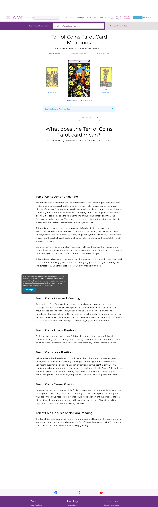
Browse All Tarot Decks (119, 26)
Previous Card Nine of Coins (52, 90)
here (50, 283)
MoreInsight (118, 17)
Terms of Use (49, 285)
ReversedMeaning (79, 53)
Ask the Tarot (72, 505)
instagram (78, 492)
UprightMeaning (55, 53)
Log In (148, 17)
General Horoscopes (111, 505)
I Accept (29, 290)
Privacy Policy (35, 285)
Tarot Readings (36, 505)
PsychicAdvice (127, 17)
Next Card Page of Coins (106, 90)
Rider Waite (69, 100)
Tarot (65, 18)
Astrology (109, 18)
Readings (80, 18)
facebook (55, 492)
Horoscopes (91, 18)
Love (101, 18)
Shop (72, 18)
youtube (101, 492)
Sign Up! (138, 17)
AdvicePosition (103, 53)
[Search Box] (46, 18)
